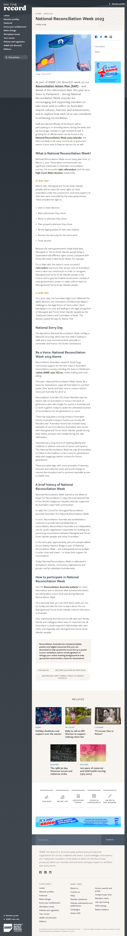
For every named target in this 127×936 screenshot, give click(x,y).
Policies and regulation (49, 910)
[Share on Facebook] (96, 37)
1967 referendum (67, 169)
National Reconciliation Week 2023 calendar (59, 137)
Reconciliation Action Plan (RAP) (57, 86)
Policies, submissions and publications (81, 904)
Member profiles (46, 891)
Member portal (11, 915)
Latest (42, 888)
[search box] (17, 57)
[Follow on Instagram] (50, 872)
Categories (45, 884)
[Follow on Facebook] (40, 872)
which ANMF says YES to (49, 372)
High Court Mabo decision (49, 172)
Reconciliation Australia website (61, 586)
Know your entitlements (49, 902)
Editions (42, 921)
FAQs (72, 895)
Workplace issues (46, 906)
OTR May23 (43, 670)
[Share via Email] (106, 37)
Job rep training (102, 902)
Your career (44, 913)
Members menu (102, 898)
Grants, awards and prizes (103, 889)
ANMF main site (11, 919)
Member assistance (78, 899)
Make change (45, 899)
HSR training (100, 905)
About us (74, 888)
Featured (100, 46)
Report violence (102, 909)
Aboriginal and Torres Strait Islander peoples (63, 677)
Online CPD (75, 913)
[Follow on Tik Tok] (45, 872)
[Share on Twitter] (101, 37)
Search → (111, 839)
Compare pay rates (103, 894)
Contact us (75, 891)
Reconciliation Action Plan (70, 670)
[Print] (111, 37)
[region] (117, 3)
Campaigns (75, 909)
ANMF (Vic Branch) (47, 917)
